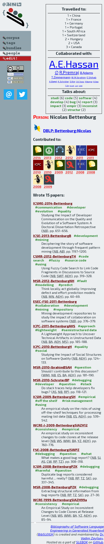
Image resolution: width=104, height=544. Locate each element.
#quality (64, 211)
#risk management (77, 401)
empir (72, 106)
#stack (85, 384)
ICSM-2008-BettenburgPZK (55, 466)
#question (82, 367)
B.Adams (86, 73)
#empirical (87, 397)
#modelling (44, 285)
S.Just (76, 85)
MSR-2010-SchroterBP (51, 380)
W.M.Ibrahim (78, 77)
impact (55, 106)
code (69, 98)
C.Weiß (80, 85)
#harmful (42, 470)
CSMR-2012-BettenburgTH (54, 256)
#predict (66, 285)
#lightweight (46, 330)
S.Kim (72, 81)
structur (73, 110)
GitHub (98, 542)
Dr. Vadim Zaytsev (92, 536)
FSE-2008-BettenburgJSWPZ (56, 450)
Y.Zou (67, 85)
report (87, 102)
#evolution (44, 211)
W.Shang (96, 81)
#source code (75, 260)
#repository (63, 309)
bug (73, 102)
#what (86, 454)
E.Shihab (91, 77)
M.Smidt (72, 85)
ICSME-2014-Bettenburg (52, 203)
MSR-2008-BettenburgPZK (54, 487)
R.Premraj (69, 72)
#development (86, 236)
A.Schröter (63, 81)
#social (41, 350)
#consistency (46, 429)
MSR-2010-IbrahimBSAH (52, 367)
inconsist (89, 106)
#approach (86, 326)
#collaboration (47, 305)
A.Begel (53, 81)
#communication (48, 207)
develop (56, 102)
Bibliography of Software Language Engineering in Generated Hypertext (77, 528)
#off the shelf (46, 401)
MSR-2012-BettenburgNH (53, 281)
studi (55, 98)
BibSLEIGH (45, 534)
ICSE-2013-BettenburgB (52, 236)
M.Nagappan (88, 81)
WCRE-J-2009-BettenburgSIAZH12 (60, 425)
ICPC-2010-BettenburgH (52, 347)
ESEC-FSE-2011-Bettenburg (55, 301)
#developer (76, 207)
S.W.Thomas (80, 81)
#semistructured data (79, 330)
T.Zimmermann (61, 77)
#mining (42, 239)
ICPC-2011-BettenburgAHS (54, 326)
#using (40, 264)
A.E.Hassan (74, 64)
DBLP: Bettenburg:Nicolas (67, 130)
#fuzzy (54, 260)
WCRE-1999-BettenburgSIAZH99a (60, 500)
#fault (82, 281)
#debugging (82, 380)
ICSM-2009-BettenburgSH (54, 397)
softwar (85, 98)
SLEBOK (82, 542)
